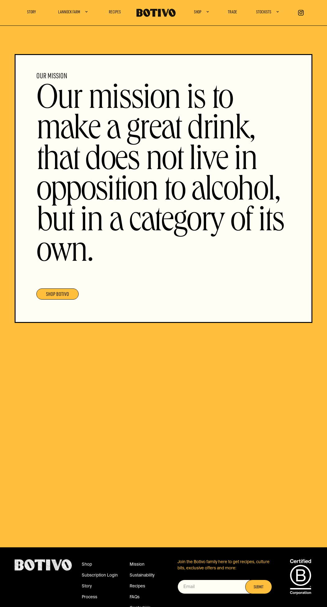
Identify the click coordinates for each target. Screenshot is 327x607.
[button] (73, 12)
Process (89, 597)
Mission (137, 565)
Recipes (115, 12)
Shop (87, 565)
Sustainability (142, 575)
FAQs (135, 597)
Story (31, 12)
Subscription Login (100, 575)
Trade (232, 12)
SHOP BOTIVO (57, 294)
